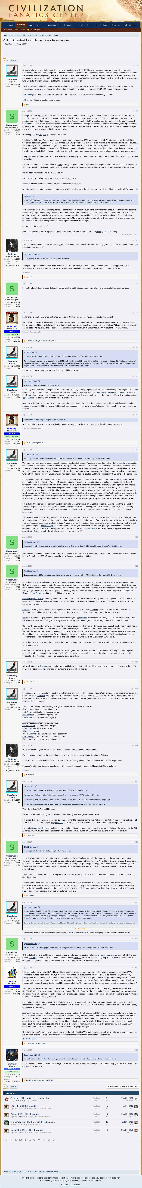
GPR (131, 1124)
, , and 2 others (41, 341)
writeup (99, 231)
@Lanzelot (27, 599)
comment (133, 189)
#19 (136, 968)
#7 (137, 376)
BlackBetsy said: (30, 542)
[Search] (129, 25)
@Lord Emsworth (124, 463)
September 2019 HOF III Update (27, 1130)
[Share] (133, 65)
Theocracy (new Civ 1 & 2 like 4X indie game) (33, 1122)
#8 (137, 415)
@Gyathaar (27, 717)
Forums (21, 24)
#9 (137, 450)
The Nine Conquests (29, 1039)
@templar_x (81, 403)
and (35, 443)
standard (45, 288)
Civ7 (81, 25)
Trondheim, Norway (13, 1081)
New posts (8, 30)
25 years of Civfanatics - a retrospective (30, 1098)
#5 (137, 312)
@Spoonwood (67, 86)
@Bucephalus (28, 593)
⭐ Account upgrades (35, 30)
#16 (136, 842)
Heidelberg (16, 994)
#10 (136, 537)
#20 (136, 1050)
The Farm (16, 342)
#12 (136, 662)
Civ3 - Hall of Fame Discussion (40, 1109)
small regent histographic (106, 955)
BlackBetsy (9, 44)
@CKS (25, 618)
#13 (136, 689)
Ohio (18, 134)
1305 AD (77, 958)
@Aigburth (128, 590)
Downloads (52, 25)
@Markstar (82, 618)
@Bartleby (122, 403)
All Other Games (34, 1125)
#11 (136, 566)
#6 (137, 347)
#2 (137, 111)
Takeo (131, 1116)
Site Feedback (32, 1101)
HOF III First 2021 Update (23, 1106)
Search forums (19, 30)
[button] (43, 25)
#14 (136, 745)
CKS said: (28, 196)
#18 (136, 939)
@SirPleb (118, 479)
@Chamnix (28, 398)
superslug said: (29, 352)
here (45, 226)
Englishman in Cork (13, 265)
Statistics (94, 609)
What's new (34, 25)
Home (10, 25)
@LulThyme (27, 715)
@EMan (25, 609)
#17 (136, 902)
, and (39, 1080)
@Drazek (26, 100)
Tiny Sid (42, 134)
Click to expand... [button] (80, 928)
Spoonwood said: (30, 254)
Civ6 (89, 25)
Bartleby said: (29, 786)
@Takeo (39, 593)
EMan (131, 1108)
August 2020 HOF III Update (25, 1114)
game (41, 115)
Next (12, 60)
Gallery (68, 25)
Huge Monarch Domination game (110, 392)
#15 (136, 781)
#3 (137, 240)
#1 (137, 65)
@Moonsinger (28, 94)
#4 (137, 283)
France (46, 140)
